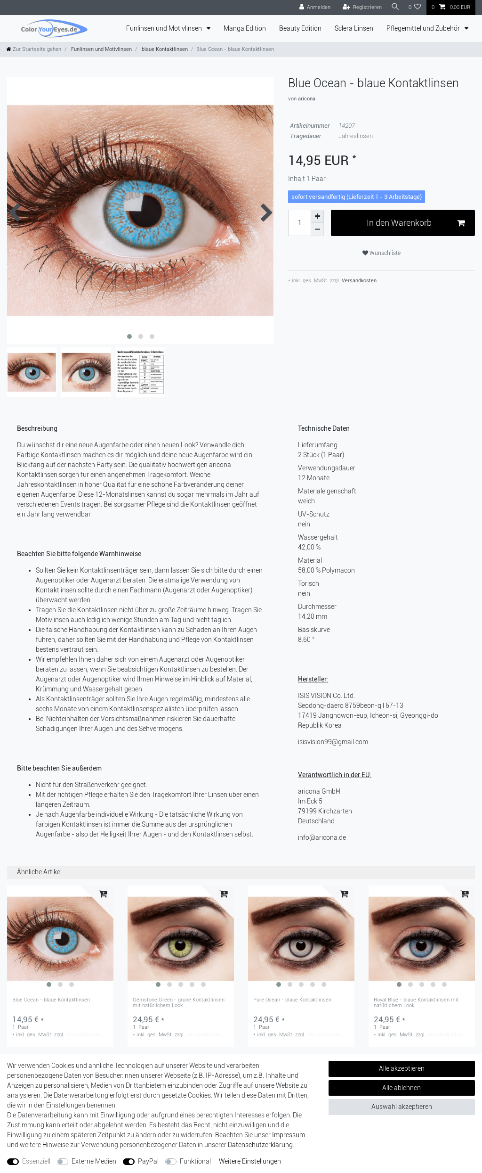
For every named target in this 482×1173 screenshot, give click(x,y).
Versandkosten (358, 281)
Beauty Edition (300, 28)
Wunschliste (381, 253)
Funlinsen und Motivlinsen (164, 28)
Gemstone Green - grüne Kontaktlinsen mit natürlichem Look (179, 1003)
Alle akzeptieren (402, 1068)
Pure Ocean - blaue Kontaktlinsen (292, 1000)
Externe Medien (94, 1161)
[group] (60, 939)
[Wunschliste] (414, 7)
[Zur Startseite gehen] (34, 49)
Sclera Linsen (354, 28)
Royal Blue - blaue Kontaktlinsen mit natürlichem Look (416, 1003)
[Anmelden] (312, 7)
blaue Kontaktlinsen (164, 49)
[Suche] (394, 7)
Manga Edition (245, 28)
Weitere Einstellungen (250, 1161)
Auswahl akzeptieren (401, 1106)
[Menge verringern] (317, 229)
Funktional (195, 1161)
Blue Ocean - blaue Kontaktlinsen (51, 1000)
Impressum (288, 1135)
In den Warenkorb (416, 223)
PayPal (148, 1161)
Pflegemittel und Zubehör (423, 28)
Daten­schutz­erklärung (260, 1144)
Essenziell (36, 1161)
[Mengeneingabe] (299, 223)
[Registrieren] (360, 7)
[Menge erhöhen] (317, 216)
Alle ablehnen (401, 1087)
